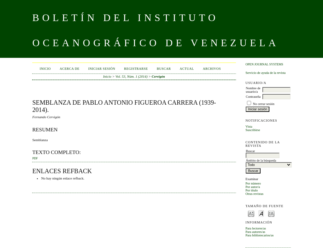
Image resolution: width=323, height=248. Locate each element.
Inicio (45, 68)
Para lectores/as (255, 228)
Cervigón (158, 76)
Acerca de (69, 68)
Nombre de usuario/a (253, 89)
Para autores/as (255, 232)
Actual (187, 68)
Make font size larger (271, 213)
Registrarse (136, 68)
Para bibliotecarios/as (259, 235)
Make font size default (261, 213)
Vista (248, 126)
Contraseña (253, 96)
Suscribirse (252, 130)
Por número (253, 183)
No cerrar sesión (263, 104)
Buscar (164, 68)
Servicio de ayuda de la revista (265, 72)
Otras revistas (254, 194)
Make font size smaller (251, 213)
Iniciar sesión (101, 68)
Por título (251, 190)
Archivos (212, 68)
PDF (35, 158)
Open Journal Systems (264, 64)
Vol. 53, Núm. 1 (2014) (131, 76)
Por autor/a (252, 187)
